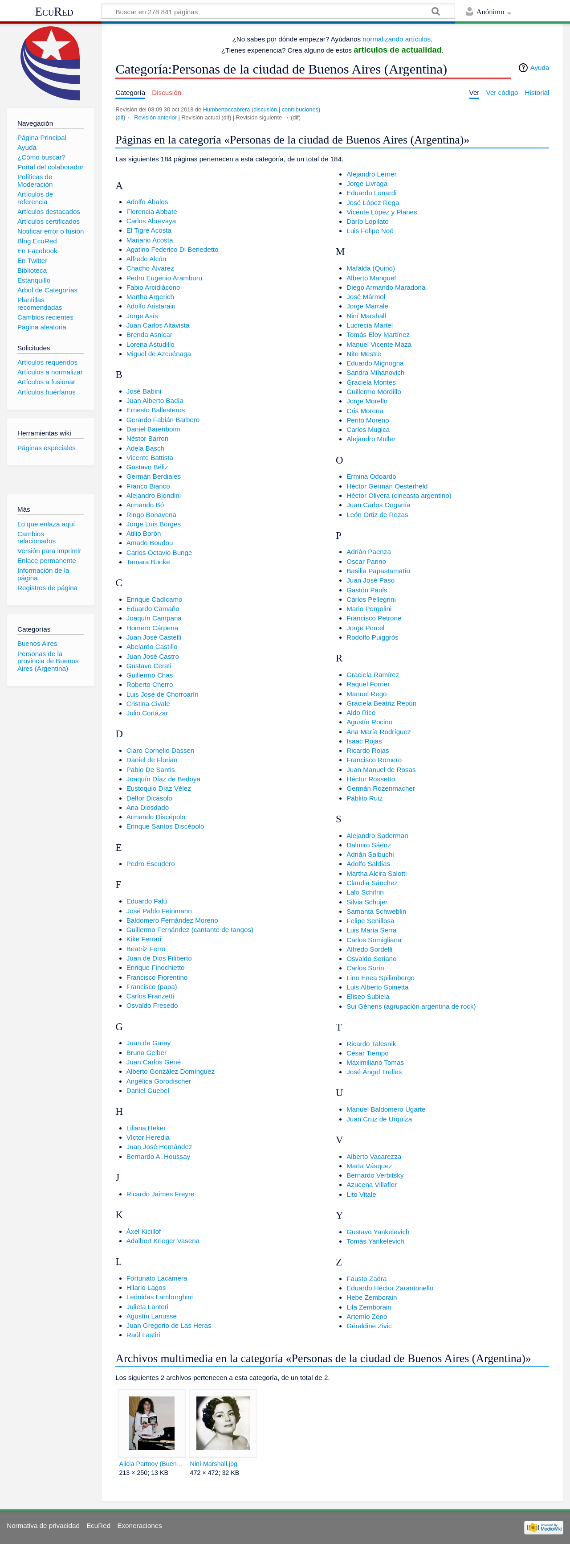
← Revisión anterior (152, 117)
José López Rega (372, 202)
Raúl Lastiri (143, 1335)
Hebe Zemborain (371, 1297)
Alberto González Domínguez (170, 1071)
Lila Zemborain (368, 1307)
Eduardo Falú (146, 901)
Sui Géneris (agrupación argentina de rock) (411, 1006)
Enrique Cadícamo (154, 599)
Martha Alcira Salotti (376, 873)
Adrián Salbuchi (370, 854)
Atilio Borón (143, 533)
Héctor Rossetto (370, 779)
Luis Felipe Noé (370, 230)
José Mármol (365, 296)
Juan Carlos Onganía (378, 505)
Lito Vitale (361, 1194)
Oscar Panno (366, 561)
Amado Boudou (149, 542)
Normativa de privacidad (43, 1525)
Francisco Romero (374, 760)
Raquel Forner (368, 684)
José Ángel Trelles (374, 1072)
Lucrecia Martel (369, 325)
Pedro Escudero (150, 863)
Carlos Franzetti (150, 996)
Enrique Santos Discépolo (165, 826)
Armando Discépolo (156, 817)
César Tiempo (367, 1053)
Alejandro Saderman (377, 835)
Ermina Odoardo (371, 476)
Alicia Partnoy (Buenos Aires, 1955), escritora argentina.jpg (151, 1463)
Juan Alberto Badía (154, 400)
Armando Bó (145, 505)
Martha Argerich (150, 296)
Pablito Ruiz (364, 798)
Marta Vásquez (369, 1166)
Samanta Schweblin (376, 911)
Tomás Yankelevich (375, 1241)
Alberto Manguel (371, 278)
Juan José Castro (152, 656)
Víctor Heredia (148, 1137)
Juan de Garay (148, 1043)
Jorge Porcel (365, 628)
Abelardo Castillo (152, 646)
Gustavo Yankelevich (377, 1232)
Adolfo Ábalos (147, 201)
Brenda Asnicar (149, 334)
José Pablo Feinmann (159, 911)
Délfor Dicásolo (149, 798)
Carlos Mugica (368, 429)
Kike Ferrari (143, 939)
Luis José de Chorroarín (162, 694)
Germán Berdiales (153, 476)
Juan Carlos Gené (153, 1062)
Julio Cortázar (147, 713)
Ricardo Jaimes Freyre (160, 1194)
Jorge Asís (142, 316)
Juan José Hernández (159, 1146)
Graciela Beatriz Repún (381, 703)
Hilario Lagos (146, 1287)
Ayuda (540, 67)
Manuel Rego (366, 694)
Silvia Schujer (366, 902)
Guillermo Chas (149, 675)
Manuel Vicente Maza (378, 344)
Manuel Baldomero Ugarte (385, 1109)
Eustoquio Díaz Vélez (158, 788)
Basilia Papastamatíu (378, 571)
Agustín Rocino (369, 722)
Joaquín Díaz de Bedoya (163, 779)
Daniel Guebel (147, 1090)
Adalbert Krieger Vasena (163, 1240)
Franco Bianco (148, 486)
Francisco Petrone (373, 618)
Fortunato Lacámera (156, 1278)
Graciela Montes (371, 382)
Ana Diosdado (147, 807)
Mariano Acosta (149, 240)
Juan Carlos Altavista (158, 325)
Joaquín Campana (154, 618)
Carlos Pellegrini (371, 599)
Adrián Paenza (368, 551)
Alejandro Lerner (371, 174)
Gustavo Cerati (148, 665)
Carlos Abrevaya (151, 221)
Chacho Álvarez (150, 268)
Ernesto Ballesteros (155, 410)
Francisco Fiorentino (157, 977)
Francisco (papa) (151, 986)
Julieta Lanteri (147, 1306)
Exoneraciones (139, 1525)
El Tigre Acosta (148, 230)
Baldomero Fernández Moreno (172, 920)
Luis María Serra (371, 930)
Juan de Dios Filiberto (159, 958)
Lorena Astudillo (150, 344)
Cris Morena (364, 411)
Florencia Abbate (151, 211)
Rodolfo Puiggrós (372, 637)
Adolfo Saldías (368, 863)
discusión (265, 109)
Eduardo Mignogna (374, 363)
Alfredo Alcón (146, 259)
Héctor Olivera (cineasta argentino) (399, 495)
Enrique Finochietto (155, 967)
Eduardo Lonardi (371, 193)
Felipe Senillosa (370, 920)
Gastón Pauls (366, 590)
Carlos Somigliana (373, 940)
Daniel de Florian (152, 760)
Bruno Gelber (146, 1052)
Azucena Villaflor (371, 1184)
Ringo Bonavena (151, 514)
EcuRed (54, 11)
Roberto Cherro (149, 684)
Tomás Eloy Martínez (378, 334)
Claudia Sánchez (372, 883)
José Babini (144, 391)
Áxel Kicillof (143, 1231)
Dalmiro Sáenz (368, 845)
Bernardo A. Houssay (158, 1156)
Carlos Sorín (365, 968)
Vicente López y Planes (381, 212)
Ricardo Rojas (367, 750)
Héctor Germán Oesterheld (387, 486)
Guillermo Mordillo (373, 391)
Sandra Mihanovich (375, 372)
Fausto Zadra (366, 1278)
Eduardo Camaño (152, 608)
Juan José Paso (370, 580)
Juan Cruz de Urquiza (379, 1119)
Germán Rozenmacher (380, 788)
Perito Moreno (367, 420)
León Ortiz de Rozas (377, 514)
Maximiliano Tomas (375, 1062)
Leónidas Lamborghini (159, 1297)
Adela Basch (145, 448)
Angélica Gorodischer (158, 1081)
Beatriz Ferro (146, 949)
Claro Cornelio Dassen (160, 750)
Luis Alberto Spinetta (377, 987)
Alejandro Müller (370, 439)
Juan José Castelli (153, 637)
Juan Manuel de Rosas (380, 769)
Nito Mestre (363, 353)
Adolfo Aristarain (151, 306)
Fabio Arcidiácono (153, 287)
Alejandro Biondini (153, 495)
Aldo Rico (360, 712)
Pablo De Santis (150, 769)
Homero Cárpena (152, 628)
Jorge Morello (366, 401)
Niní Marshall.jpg (213, 1463)
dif (120, 117)
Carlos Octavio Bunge (159, 552)
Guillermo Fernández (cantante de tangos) (189, 929)
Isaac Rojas (364, 741)
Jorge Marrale (367, 306)
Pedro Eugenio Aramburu (164, 278)
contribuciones (300, 109)
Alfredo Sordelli (369, 949)
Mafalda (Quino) (370, 268)
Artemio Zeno (366, 1316)
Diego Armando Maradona (385, 287)
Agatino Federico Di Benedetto (172, 249)
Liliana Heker (146, 1128)
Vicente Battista (149, 457)
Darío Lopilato (367, 221)
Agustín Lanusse (151, 1316)
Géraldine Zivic (368, 1326)
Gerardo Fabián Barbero (163, 419)
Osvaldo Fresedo (152, 1005)
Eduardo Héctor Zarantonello (389, 1288)
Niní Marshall (366, 316)
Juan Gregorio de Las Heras (169, 1325)
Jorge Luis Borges (153, 524)
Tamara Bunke (148, 562)
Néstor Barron (147, 438)
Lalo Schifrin (365, 892)
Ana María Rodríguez (378, 731)
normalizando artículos (396, 39)
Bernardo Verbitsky (374, 1175)
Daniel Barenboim (153, 429)
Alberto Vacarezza (373, 1156)
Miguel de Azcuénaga (158, 353)
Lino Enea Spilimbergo (380, 977)
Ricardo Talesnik (371, 1043)
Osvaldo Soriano (371, 958)
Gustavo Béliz (147, 467)
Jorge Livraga (366, 183)
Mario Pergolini (368, 608)
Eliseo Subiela (367, 996)
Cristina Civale (148, 703)
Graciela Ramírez (372, 674)
